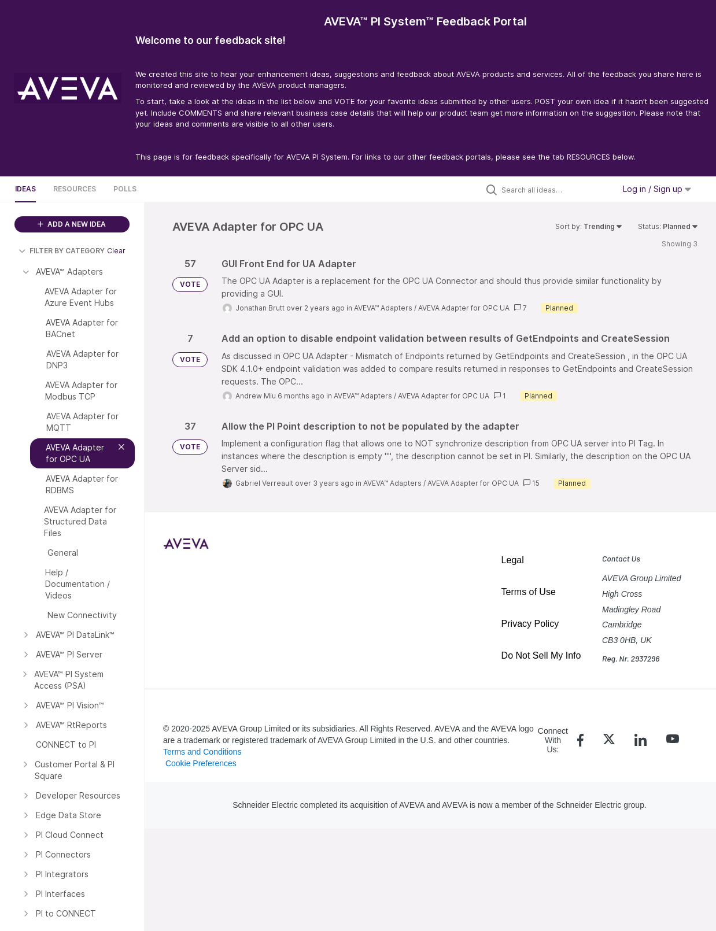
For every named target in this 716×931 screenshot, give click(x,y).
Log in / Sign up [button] (657, 189)
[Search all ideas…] (555, 190)
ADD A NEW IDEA (72, 224)
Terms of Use (528, 592)
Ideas (25, 188)
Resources (74, 188)
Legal (512, 560)
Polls (124, 188)
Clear (116, 250)
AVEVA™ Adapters (383, 308)
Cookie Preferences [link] (201, 763)
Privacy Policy (530, 624)
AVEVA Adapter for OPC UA (464, 308)
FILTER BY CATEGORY (62, 250)
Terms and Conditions (202, 751)
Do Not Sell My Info (541, 655)
